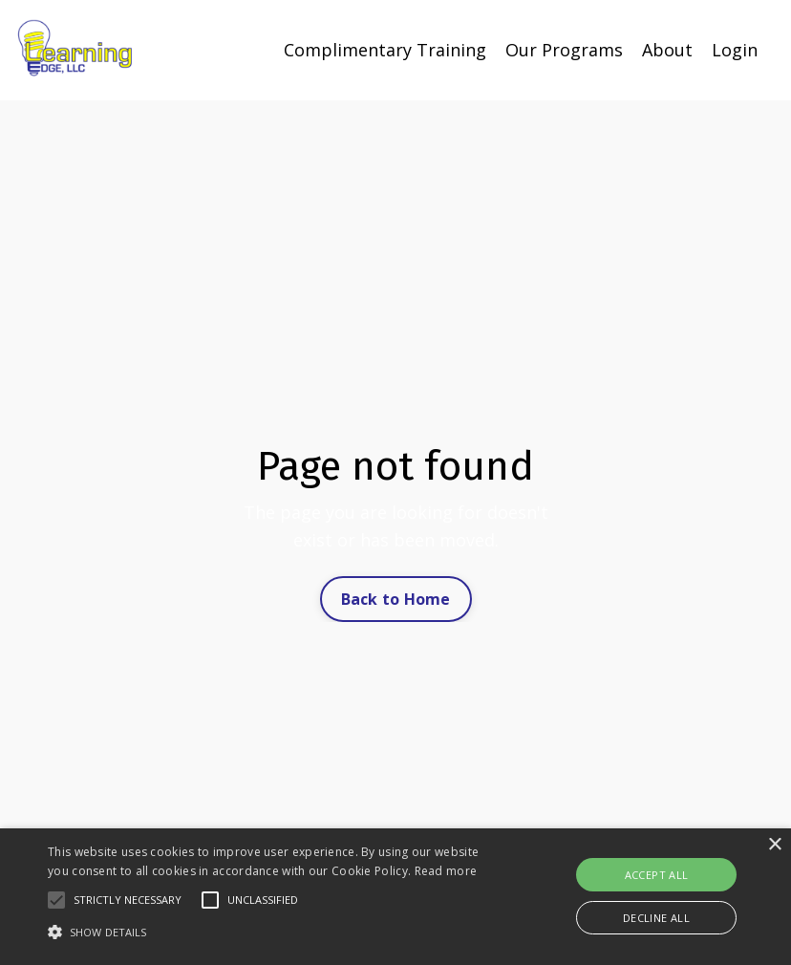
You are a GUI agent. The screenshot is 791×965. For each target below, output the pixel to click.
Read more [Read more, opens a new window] (446, 871)
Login (735, 49)
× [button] (774, 845)
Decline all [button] (656, 918)
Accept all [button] (657, 875)
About (667, 49)
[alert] (395, 896)
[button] (56, 900)
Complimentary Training (385, 49)
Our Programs (564, 49)
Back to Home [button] (396, 599)
